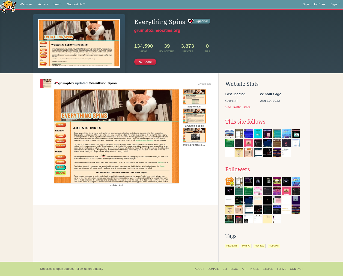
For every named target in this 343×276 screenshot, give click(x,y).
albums (274, 245)
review (259, 245)
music (246, 245)
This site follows (245, 122)
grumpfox (64, 83)
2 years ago (204, 83)
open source (64, 268)
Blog (234, 268)
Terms (281, 268)
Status (268, 268)
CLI (225, 268)
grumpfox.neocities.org (157, 30)
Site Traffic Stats (238, 107)
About (199, 268)
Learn (58, 4)
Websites (26, 4)
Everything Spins (103, 83)
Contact (296, 268)
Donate (213, 268)
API (244, 268)
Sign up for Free (314, 4)
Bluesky (97, 268)
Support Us (76, 4)
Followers (237, 169)
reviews (232, 245)
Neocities (46, 268)
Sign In (335, 4)
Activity (43, 4)
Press (254, 268)
